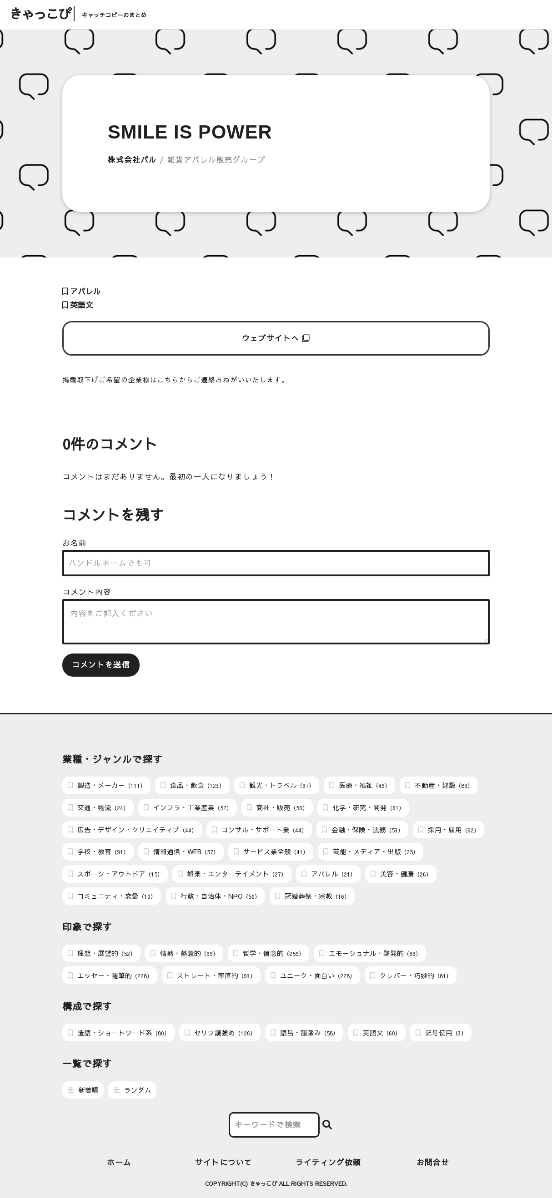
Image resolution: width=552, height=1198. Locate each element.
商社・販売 (277, 807)
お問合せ (433, 1162)
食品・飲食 (193, 785)
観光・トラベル (277, 785)
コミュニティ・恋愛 (112, 896)
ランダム (132, 1089)
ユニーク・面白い (313, 975)
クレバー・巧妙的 (411, 975)
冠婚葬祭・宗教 (312, 896)
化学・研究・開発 (363, 807)
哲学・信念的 (268, 953)
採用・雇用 (448, 829)
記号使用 (441, 1032)
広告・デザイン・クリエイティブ (132, 829)
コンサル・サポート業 (259, 829)
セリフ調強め (220, 1032)
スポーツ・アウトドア (115, 873)
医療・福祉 (359, 785)
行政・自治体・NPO (215, 896)
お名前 (74, 543)
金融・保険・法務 (362, 829)
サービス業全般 (271, 851)
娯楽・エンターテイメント (232, 873)
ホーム (119, 1162)
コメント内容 (86, 592)
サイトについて (223, 1162)
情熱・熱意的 (184, 953)
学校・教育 (98, 851)
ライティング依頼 (328, 1162)
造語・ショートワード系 (119, 1032)
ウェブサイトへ (276, 338)
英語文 (77, 305)
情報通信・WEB (181, 851)
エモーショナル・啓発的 (370, 953)
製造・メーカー (107, 785)
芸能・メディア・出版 (370, 851)
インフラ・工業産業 (188, 807)
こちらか (171, 379)
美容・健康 (401, 873)
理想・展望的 (101, 953)
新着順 (83, 1089)
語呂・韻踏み (304, 1032)
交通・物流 (98, 807)
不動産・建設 (439, 785)
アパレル (81, 291)
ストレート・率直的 (211, 975)
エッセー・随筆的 (110, 975)
